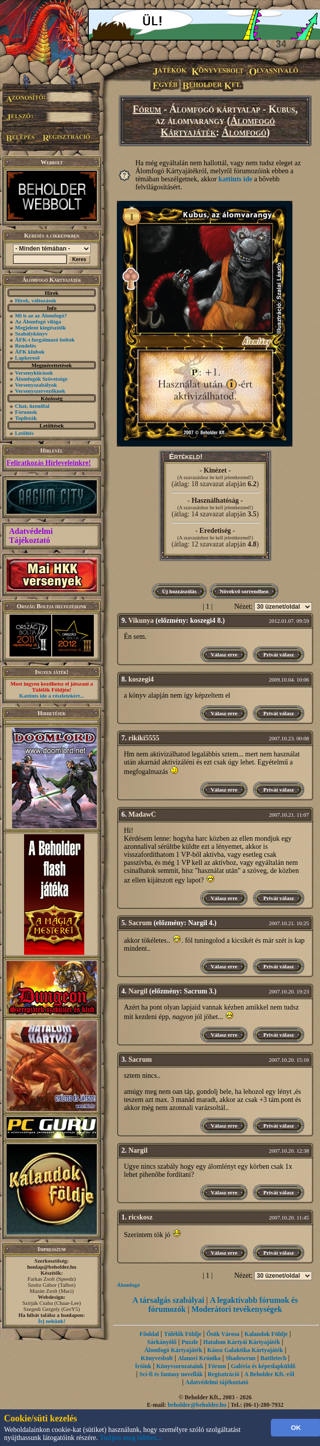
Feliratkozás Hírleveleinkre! (49, 463)
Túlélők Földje (183, 1334)
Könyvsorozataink (180, 1366)
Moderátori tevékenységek (237, 1309)
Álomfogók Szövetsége (41, 379)
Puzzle (190, 1342)
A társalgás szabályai (168, 1300)
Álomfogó (244, 132)
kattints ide (235, 179)
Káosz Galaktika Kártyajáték (245, 1350)
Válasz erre (224, 654)
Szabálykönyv (31, 333)
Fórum (147, 109)
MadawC (142, 814)
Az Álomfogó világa (38, 321)
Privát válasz (278, 654)
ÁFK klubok (30, 352)
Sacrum (140, 923)
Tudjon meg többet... (131, 1437)
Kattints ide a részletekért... (51, 696)
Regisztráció (223, 1374)
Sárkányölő (162, 1342)
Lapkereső (27, 358)
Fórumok (26, 412)
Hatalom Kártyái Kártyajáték (241, 1342)
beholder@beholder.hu (197, 1404)
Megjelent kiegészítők (40, 327)
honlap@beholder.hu (51, 1267)
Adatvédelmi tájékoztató (216, 1382)
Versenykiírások (34, 373)
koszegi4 (141, 679)
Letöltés (24, 433)
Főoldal (149, 1334)
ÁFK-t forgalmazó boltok (45, 340)
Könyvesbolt (157, 1358)
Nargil (137, 991)
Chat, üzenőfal (32, 406)
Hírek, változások (35, 300)
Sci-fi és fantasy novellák (171, 1374)
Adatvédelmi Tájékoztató (31, 535)
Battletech (273, 1358)
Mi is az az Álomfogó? (41, 315)
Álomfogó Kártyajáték (173, 1350)
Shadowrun (240, 1358)
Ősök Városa (222, 1334)
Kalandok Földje (265, 1334)
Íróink (143, 1366)
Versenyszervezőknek (40, 391)
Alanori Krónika (199, 1358)
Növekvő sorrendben (244, 591)
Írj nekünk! (52, 1321)
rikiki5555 (143, 738)
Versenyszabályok (36, 385)
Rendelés (25, 346)
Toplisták (26, 418)
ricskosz (140, 1217)
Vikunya (141, 620)
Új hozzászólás (179, 591)
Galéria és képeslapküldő (263, 1366)
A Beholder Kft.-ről (269, 1374)
